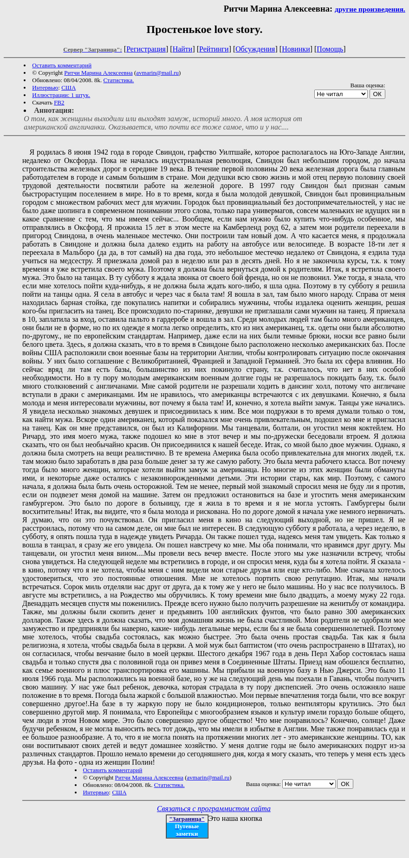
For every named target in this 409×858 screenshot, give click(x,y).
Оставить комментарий (61, 65)
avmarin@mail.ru (157, 72)
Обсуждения (255, 49)
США (68, 87)
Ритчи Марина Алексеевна (98, 72)
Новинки (296, 49)
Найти (183, 49)
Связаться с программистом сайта (214, 808)
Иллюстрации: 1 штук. (61, 94)
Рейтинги (214, 49)
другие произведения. (370, 9)
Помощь (330, 49)
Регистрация (146, 49)
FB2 (59, 102)
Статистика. (118, 80)
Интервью (45, 87)
